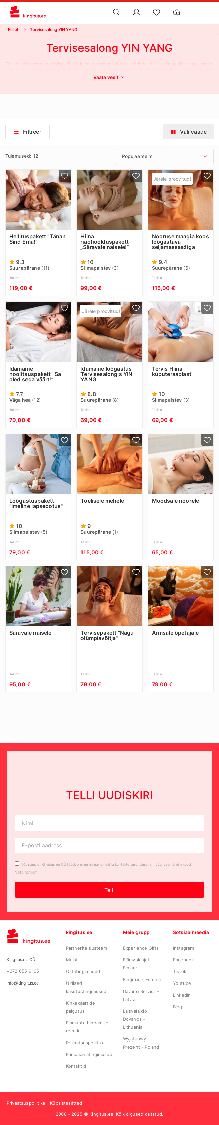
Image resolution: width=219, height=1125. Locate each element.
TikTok (179, 971)
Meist (72, 959)
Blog (177, 1006)
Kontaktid (76, 1066)
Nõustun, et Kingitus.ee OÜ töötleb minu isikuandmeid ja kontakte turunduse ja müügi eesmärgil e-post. (107, 864)
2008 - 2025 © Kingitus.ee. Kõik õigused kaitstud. (109, 1114)
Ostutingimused (83, 971)
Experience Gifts (141, 948)
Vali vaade (188, 131)
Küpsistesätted (66, 1103)
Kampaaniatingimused (89, 1054)
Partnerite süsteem (86, 948)
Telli (109, 890)
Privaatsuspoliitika (85, 1042)
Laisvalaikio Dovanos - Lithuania (135, 1019)
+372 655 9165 (23, 971)
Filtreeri (27, 131)
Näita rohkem (26, 872)
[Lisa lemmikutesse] (65, 176)
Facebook (183, 959)
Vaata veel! (109, 77)
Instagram (183, 948)
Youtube (182, 983)
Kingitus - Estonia (142, 979)
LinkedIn (182, 995)
